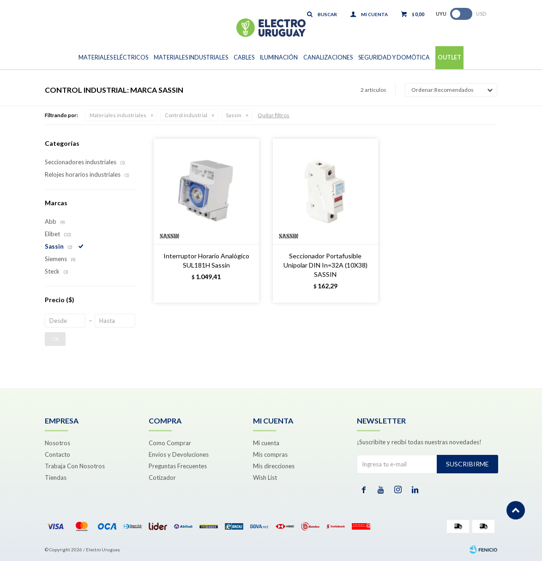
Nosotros (57, 443)
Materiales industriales (118, 115)
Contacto (57, 454)
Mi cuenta (266, 443)
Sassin (233, 115)
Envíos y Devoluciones (179, 454)
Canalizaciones (328, 57)
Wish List (265, 477)
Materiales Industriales (191, 57)
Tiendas (55, 477)
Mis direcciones (274, 466)
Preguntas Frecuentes (178, 466)
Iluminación (279, 57)
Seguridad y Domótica (394, 57)
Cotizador (162, 477)
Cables (244, 57)
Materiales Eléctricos (113, 57)
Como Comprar (170, 443)
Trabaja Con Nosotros (75, 466)
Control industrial (186, 115)
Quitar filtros (273, 115)
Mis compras (270, 454)
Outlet (449, 57)
